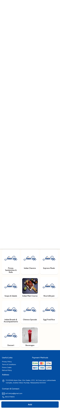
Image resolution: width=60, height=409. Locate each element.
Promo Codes (6, 367)
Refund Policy (7, 370)
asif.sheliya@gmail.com (12, 393)
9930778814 (8, 397)
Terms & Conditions (9, 364)
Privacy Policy (7, 362)
